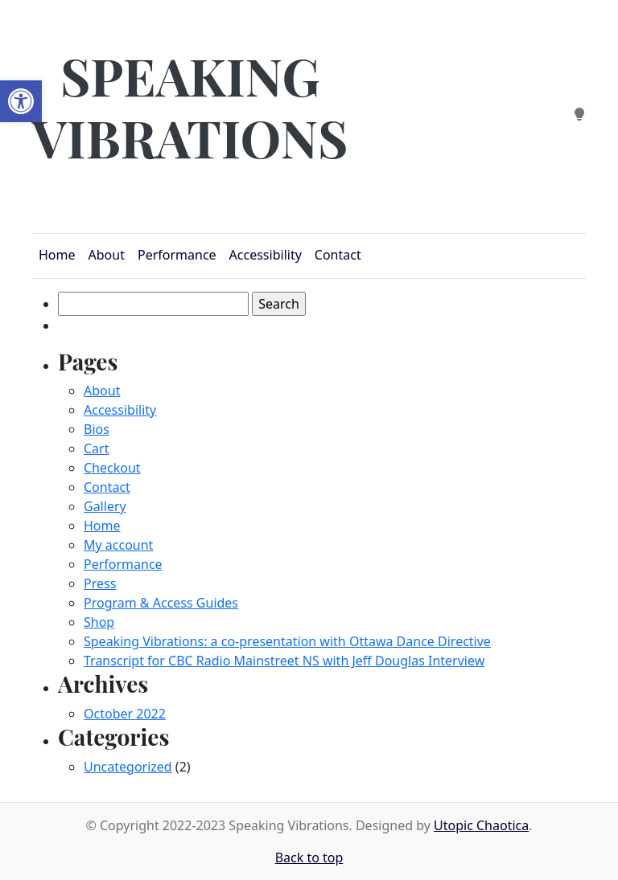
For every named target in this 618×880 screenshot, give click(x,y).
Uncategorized (128, 767)
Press (100, 583)
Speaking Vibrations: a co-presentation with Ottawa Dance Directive (287, 641)
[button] (21, 101)
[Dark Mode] (579, 112)
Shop (99, 622)
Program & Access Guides (161, 603)
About (102, 390)
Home (102, 525)
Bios (96, 429)
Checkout (112, 468)
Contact (107, 487)
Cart (96, 448)
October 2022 (125, 713)
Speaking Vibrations (190, 106)
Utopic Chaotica (481, 825)
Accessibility (120, 410)
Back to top (309, 857)
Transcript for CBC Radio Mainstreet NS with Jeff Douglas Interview (284, 660)
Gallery (105, 506)
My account (118, 545)
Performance (123, 564)
